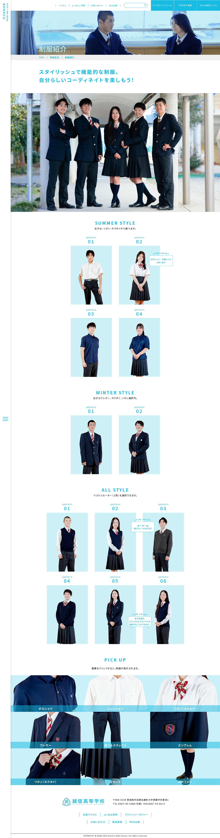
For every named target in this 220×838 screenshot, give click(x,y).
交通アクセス (90, 814)
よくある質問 (111, 814)
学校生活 (54, 57)
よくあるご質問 (78, 5)
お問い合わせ (97, 5)
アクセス (62, 5)
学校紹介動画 (185, 5)
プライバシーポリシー (136, 814)
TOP (41, 57)
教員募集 (117, 821)
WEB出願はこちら (208, 5)
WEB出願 (113, 5)
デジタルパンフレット (162, 5)
